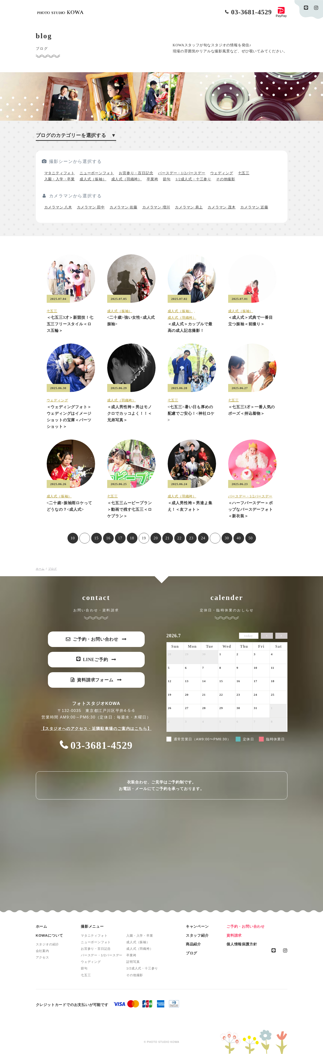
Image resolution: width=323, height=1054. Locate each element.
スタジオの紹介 (47, 944)
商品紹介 (193, 944)
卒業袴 (152, 179)
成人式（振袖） (93, 179)
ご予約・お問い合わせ (245, 926)
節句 (167, 179)
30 (227, 538)
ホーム (41, 926)
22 (179, 538)
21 (167, 538)
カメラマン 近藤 (254, 207)
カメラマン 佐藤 (123, 207)
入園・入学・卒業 (59, 179)
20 (156, 538)
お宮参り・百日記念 (136, 173)
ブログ (191, 953)
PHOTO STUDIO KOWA (60, 12)
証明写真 (133, 962)
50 (250, 538)
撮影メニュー (92, 926)
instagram (316, 8)
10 (73, 538)
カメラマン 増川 (156, 207)
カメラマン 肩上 (189, 207)
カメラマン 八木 (58, 207)
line (306, 8)
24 (203, 538)
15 (96, 538)
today (248, 636)
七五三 (243, 173)
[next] (281, 636)
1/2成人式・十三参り (193, 179)
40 (239, 538)
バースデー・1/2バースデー (181, 173)
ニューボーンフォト (97, 173)
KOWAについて (49, 935)
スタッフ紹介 (197, 935)
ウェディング (221, 173)
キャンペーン (197, 926)
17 (120, 538)
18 (132, 538)
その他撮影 (225, 179)
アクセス (42, 957)
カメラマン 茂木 (221, 207)
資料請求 (234, 935)
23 (191, 538)
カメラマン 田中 (91, 207)
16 (108, 538)
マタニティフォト (59, 173)
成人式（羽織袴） (126, 179)
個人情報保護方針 (241, 944)
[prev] (267, 636)
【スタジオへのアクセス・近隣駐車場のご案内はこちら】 (96, 729)
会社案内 (42, 951)
